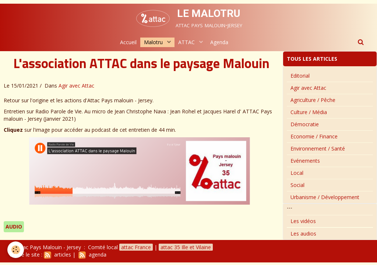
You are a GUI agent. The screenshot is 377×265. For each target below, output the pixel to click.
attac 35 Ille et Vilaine (186, 247)
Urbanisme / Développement (324, 197)
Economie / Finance (314, 136)
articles (57, 254)
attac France (136, 247)
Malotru (154, 42)
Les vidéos (303, 221)
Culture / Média (308, 112)
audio (14, 226)
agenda (92, 254)
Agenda (219, 42)
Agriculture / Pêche (312, 99)
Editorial (300, 75)
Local (296, 172)
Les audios (303, 233)
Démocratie (304, 124)
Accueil (128, 42)
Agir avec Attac (76, 85)
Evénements (305, 160)
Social (297, 184)
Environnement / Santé (317, 148)
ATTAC (187, 42)
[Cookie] (15, 249)
